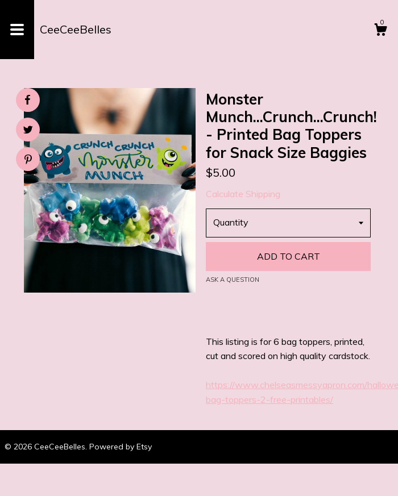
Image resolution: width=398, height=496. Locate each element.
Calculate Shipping (243, 193)
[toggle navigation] (17, 29)
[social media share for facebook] (27, 100)
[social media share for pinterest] (28, 160)
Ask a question (232, 280)
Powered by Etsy (120, 446)
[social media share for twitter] (28, 131)
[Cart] (380, 31)
